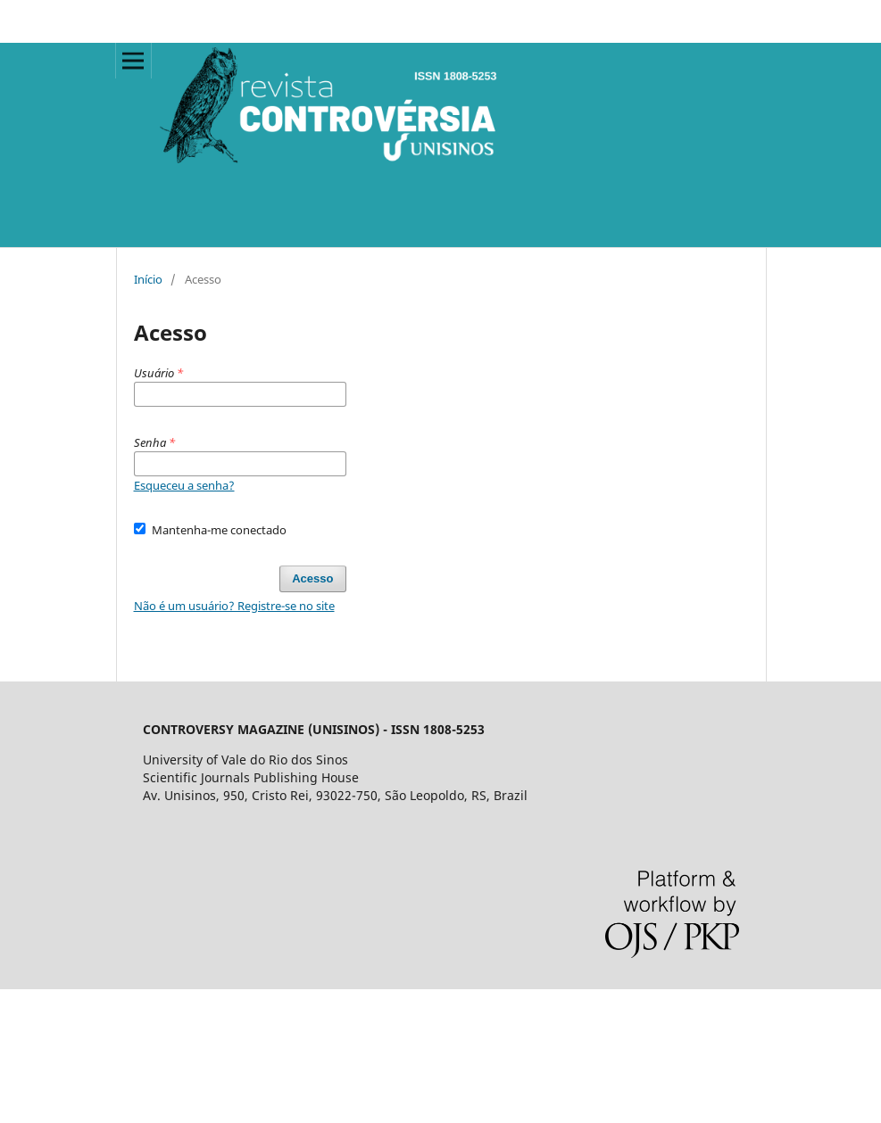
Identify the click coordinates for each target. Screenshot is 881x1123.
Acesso (312, 578)
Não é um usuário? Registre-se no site (234, 606)
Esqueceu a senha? (184, 485)
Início (148, 279)
